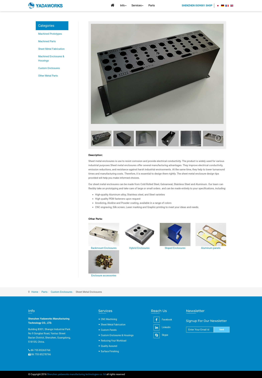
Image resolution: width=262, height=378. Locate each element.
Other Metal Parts (48, 75)
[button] (218, 138)
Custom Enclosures (49, 68)
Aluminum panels (210, 248)
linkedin (162, 327)
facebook (163, 320)
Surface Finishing (110, 351)
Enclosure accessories (103, 275)
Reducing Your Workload (113, 340)
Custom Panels (109, 330)
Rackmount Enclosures (103, 248)
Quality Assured (109, 346)
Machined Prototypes (50, 33)
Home (34, 291)
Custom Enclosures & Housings (117, 335)
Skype (161, 335)
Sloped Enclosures (175, 248)
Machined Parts (47, 41)
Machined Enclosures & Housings (51, 58)
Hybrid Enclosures (139, 248)
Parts (44, 291)
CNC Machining (109, 319)
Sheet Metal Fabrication (51, 48)
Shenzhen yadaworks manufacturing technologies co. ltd (76, 374)
